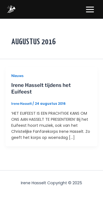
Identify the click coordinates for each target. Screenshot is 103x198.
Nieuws (17, 76)
